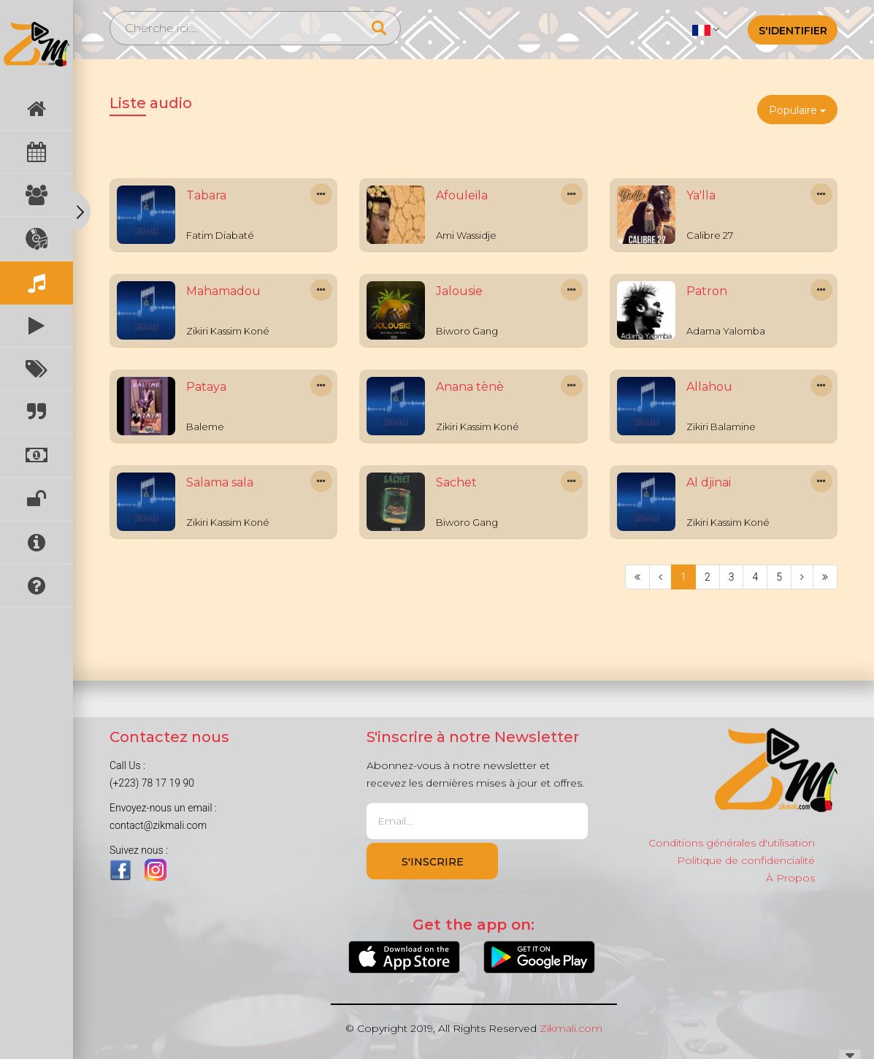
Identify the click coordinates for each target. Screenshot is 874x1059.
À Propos (790, 877)
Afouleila (462, 195)
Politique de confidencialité (746, 860)
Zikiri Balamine (721, 426)
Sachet (456, 482)
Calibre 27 (709, 235)
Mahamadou (223, 291)
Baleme (205, 426)
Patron (706, 291)
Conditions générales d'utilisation (731, 842)
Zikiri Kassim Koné (227, 331)
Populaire (797, 110)
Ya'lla (701, 195)
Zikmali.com (571, 1028)
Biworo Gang (467, 331)
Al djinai (708, 482)
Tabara (206, 195)
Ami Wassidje (466, 235)
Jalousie (459, 291)
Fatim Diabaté (220, 235)
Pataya (206, 387)
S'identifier (793, 30)
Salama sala (219, 482)
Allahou (709, 387)
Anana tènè (470, 387)
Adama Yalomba (725, 331)
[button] (705, 29)
